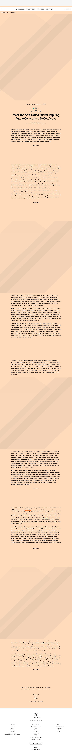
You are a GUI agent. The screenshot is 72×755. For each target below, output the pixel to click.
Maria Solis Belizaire (36, 122)
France (59, 729)
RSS (36, 736)
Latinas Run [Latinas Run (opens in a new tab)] (45, 517)
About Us (12, 726)
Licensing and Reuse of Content (12, 734)
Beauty (33, 689)
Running (44, 689)
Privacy (36, 729)
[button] (65, 10)
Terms (36, 728)
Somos (49, 689)
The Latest (39, 689)
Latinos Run (28, 509)
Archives (36, 734)
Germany (60, 728)
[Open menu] (1, 8)
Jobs (12, 728)
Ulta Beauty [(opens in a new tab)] (23, 133)
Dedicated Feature (25, 689)
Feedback (12, 731)
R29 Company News (36, 726)
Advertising (12, 729)
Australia (60, 731)
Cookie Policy (36, 731)
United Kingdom (60, 726)
